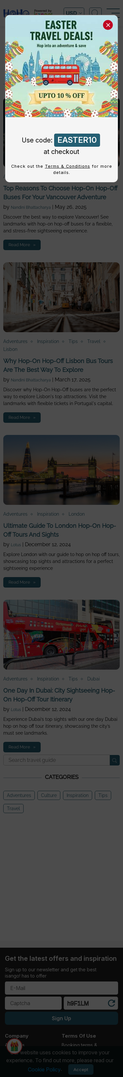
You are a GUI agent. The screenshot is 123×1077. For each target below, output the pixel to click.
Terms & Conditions (67, 166)
